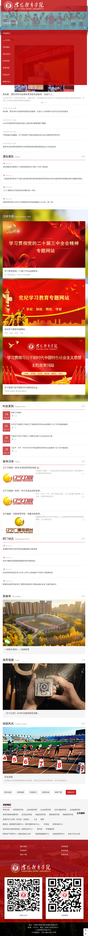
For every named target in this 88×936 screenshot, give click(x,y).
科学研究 (6, 61)
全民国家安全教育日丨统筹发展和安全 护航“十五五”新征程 (25, 167)
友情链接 (20, 792)
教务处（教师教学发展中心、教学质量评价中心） (22, 824)
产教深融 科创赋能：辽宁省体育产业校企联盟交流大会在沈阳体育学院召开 (31, 135)
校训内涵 (45, 792)
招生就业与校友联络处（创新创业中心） (18, 829)
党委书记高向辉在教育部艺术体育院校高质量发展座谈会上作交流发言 (29, 147)
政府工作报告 (44, 415)
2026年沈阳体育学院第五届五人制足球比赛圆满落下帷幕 (24, 123)
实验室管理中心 (59, 834)
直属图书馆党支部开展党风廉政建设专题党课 (20, 549)
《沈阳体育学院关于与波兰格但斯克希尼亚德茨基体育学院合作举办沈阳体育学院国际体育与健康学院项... (43, 179)
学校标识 (33, 792)
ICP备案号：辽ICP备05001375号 (44, 932)
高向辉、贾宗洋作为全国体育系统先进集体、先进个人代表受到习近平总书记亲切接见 (35, 111)
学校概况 (7, 33)
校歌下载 (58, 792)
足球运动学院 (27, 814)
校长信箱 (7, 792)
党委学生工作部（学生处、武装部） (16, 819)
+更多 (83, 156)
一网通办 (5, 18)
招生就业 (7, 54)
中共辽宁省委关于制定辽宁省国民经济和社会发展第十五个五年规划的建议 (44, 427)
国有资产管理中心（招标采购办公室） (17, 834)
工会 (35, 819)
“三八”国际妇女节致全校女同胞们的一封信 (19, 190)
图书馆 (39, 829)
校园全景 (70, 792)
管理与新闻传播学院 (10, 814)
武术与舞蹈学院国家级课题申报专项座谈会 (19, 561)
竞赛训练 (6, 68)
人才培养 (7, 40)
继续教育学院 (68, 814)
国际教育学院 (54, 814)
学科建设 (6, 47)
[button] (84, 27)
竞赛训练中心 (58, 824)
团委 (42, 819)
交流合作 (6, 75)
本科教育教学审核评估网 (10, 23)
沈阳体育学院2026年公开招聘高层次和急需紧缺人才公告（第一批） (28, 202)
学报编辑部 (50, 829)
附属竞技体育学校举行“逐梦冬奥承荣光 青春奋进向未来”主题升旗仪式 (29, 584)
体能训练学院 (40, 814)
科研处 (46, 824)
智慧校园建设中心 (42, 834)
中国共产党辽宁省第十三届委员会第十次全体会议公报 (44, 439)
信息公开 (5, 14)
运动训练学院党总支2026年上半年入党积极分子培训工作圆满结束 (28, 572)
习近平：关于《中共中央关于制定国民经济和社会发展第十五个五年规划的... (44, 451)
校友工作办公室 (74, 834)
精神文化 (7, 82)
